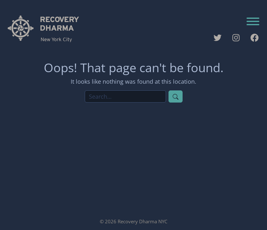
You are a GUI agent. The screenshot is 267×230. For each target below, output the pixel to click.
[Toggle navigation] (253, 22)
